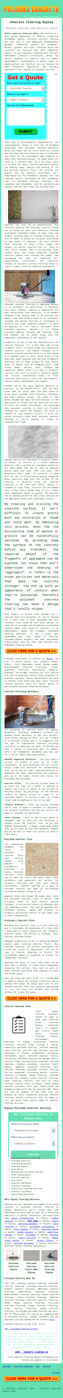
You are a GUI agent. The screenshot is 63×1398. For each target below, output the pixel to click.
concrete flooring (29, 153)
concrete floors (49, 1064)
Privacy (56, 1373)
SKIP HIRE (33, 1221)
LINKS (32, 17)
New (37, 1366)
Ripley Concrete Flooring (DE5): (22, 34)
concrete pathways (28, 1224)
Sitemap (7, 1366)
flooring (54, 230)
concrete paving (50, 1229)
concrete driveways (24, 1243)
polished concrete (37, 39)
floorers (54, 1235)
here (52, 1320)
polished (43, 417)
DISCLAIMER (55, 17)
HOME (25, 17)
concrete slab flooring (35, 1050)
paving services (27, 1238)
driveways (31, 1235)
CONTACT (46, 17)
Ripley (50, 659)
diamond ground (21, 496)
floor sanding (20, 1229)
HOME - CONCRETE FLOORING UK (31, 1352)
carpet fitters (45, 1240)
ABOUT (39, 17)
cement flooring (38, 1075)
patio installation (22, 1218)
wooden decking (25, 1232)
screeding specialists (42, 1227)
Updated (46, 1366)
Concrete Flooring (23, 1366)
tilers (55, 1221)
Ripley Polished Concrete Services (28, 1108)
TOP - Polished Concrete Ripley (21, 1329)
